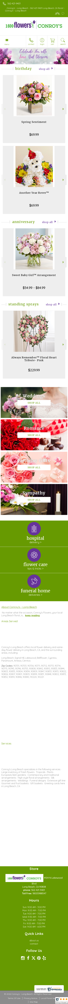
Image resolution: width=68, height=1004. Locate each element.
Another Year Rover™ (34, 192)
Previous (4, 109)
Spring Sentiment (34, 122)
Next (64, 109)
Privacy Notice (30, 998)
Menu (6, 44)
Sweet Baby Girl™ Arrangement (34, 275)
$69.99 (34, 134)
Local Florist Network (50, 998)
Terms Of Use (14, 998)
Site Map (34, 1002)
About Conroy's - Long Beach (19, 607)
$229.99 (34, 370)
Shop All (44, 69)
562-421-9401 (14, 3)
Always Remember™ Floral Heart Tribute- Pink (34, 359)
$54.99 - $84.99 (34, 288)
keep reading (32, 615)
